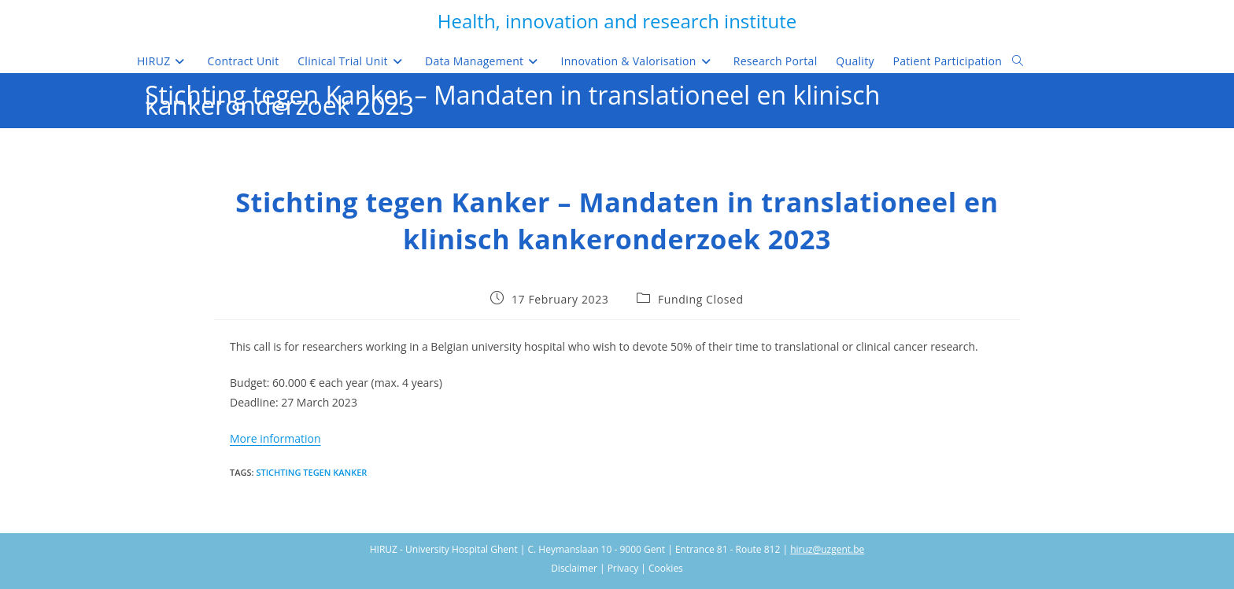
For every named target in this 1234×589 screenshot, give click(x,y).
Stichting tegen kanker (311, 472)
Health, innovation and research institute (617, 21)
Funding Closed (701, 299)
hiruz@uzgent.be (827, 549)
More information (275, 438)
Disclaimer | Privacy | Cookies (617, 568)
